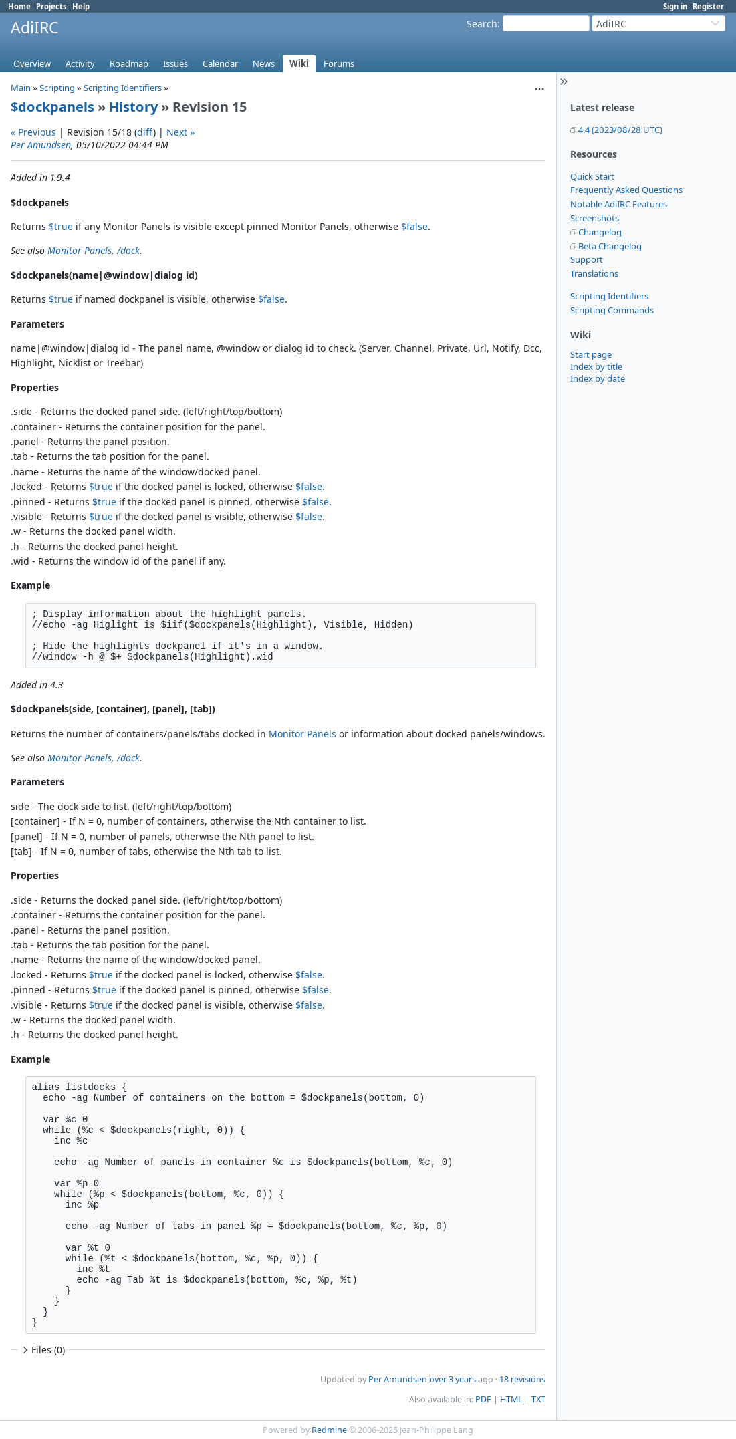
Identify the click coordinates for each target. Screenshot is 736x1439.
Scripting (57, 88)
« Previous (33, 132)
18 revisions (522, 1379)
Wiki (299, 63)
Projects (51, 6)
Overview (32, 63)
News (264, 63)
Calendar (220, 63)
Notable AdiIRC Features (618, 204)
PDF (483, 1399)
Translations (594, 273)
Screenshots (594, 218)
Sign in (675, 6)
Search (482, 23)
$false (414, 226)
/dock (128, 250)
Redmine (329, 1430)
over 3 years (452, 1379)
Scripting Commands (612, 310)
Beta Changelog (610, 246)
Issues (175, 63)
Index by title (596, 366)
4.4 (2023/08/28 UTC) (620, 130)
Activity (80, 63)
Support (586, 259)
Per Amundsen (41, 144)
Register (708, 6)
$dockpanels (52, 107)
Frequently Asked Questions (626, 190)
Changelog (600, 232)
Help (81, 6)
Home (19, 6)
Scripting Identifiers (609, 296)
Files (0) (42, 1349)
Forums (339, 63)
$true (61, 226)
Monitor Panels (79, 250)
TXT (538, 1399)
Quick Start (592, 176)
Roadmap (129, 63)
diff (145, 132)
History (133, 107)
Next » (180, 132)
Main (21, 88)
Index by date (597, 378)
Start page (591, 354)
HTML (511, 1399)
